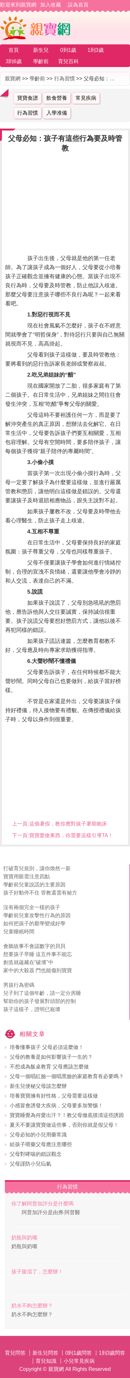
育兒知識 (46, 1361)
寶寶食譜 (27, 98)
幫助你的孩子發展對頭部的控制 (39, 1001)
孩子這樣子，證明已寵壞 (31, 1009)
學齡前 (41, 61)
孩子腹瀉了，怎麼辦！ (37, 1271)
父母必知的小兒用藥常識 (38, 1134)
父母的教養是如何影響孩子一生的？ (51, 1057)
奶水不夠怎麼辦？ (32, 1305)
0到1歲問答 (78, 1353)
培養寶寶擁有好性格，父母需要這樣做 (54, 1096)
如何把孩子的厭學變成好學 (34, 923)
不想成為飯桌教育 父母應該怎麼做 (49, 1066)
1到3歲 (96, 50)
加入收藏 (50, 4)
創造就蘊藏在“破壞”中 (28, 962)
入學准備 (56, 113)
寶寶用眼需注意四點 (26, 876)
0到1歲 (68, 50)
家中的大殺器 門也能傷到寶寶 (37, 970)
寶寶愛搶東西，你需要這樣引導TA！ (71, 835)
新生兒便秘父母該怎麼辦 (38, 1086)
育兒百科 (68, 61)
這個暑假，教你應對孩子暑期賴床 (68, 823)
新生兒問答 (45, 1353)
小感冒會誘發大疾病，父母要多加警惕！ (56, 1105)
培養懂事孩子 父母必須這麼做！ (47, 1047)
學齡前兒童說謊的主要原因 (34, 884)
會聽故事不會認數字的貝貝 (34, 946)
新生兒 (41, 50)
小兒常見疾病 (79, 1361)
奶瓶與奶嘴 (24, 1237)
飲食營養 (56, 98)
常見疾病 (86, 98)
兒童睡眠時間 (18, 931)
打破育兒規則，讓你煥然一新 (37, 868)
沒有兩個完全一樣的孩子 (31, 907)
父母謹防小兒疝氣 (30, 1164)
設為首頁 (78, 4)
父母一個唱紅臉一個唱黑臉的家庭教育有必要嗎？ (67, 1076)
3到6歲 (14, 61)
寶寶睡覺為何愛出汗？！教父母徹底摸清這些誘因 (67, 1115)
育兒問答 (15, 1353)
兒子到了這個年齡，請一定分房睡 (42, 993)
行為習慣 (64, 78)
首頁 (13, 50)
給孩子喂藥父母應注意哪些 (41, 1144)
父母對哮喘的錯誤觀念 (36, 1154)
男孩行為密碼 (18, 985)
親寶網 (12, 78)
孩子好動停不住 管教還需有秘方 (40, 892)
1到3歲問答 (112, 1353)
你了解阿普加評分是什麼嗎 (42, 1203)
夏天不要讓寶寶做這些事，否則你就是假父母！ (64, 1125)
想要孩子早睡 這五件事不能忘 (37, 954)
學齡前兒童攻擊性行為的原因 (37, 915)
